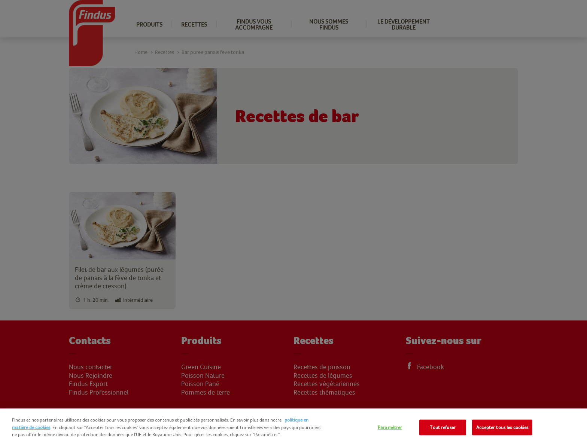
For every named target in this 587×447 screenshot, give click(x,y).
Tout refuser (443, 427)
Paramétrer (390, 427)
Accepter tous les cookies (502, 427)
